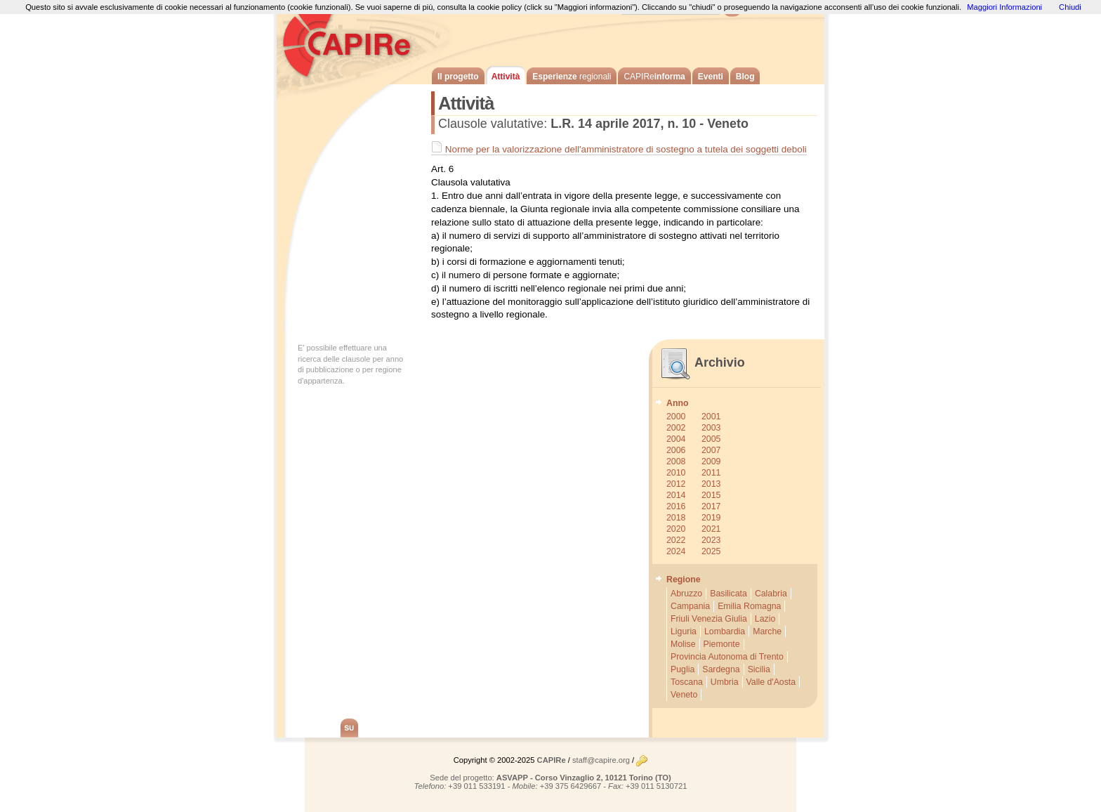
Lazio (765, 619)
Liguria (684, 631)
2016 (675, 506)
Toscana (687, 682)
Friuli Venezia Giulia (709, 619)
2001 (710, 416)
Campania (690, 606)
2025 (710, 551)
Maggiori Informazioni (1004, 7)
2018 (675, 518)
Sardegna (720, 669)
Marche (767, 631)
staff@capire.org (601, 760)
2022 (675, 540)
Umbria (725, 682)
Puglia (682, 669)
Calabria (771, 593)
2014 (675, 495)
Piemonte (722, 644)
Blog (745, 76)
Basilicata (728, 593)
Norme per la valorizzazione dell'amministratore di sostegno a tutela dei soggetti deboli (619, 149)
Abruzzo (686, 593)
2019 (710, 518)
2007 (710, 450)
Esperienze (571, 76)
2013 (710, 484)
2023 (710, 540)
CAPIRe (354, 42)
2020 (675, 529)
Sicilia (759, 669)
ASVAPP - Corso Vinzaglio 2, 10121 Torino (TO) (583, 777)
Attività (506, 76)
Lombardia (724, 631)
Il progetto (458, 76)
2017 (710, 506)
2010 (675, 473)
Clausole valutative (490, 124)
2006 (675, 450)
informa (654, 76)
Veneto (684, 695)
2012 (675, 484)
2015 (710, 495)
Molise (683, 644)
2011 (710, 473)
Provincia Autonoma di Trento (727, 657)
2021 (710, 529)
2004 (675, 439)
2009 (710, 461)
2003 (710, 428)
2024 (675, 551)
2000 (675, 416)
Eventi (710, 76)
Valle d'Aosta (771, 682)
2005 (710, 439)
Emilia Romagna (749, 606)
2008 (675, 461)
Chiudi (1070, 7)
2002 (675, 428)
